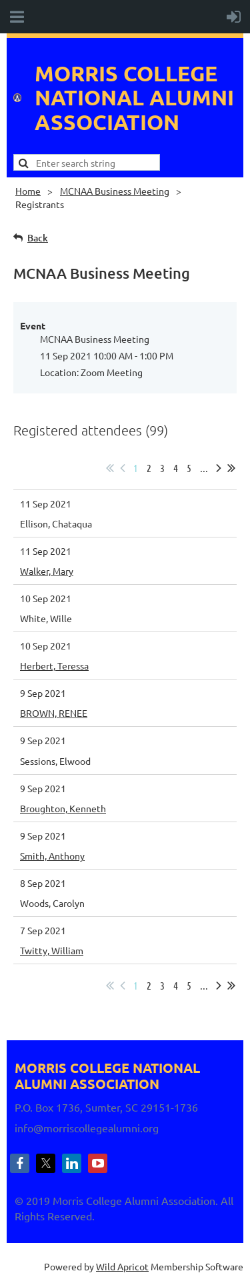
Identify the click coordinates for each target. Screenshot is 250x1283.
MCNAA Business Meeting (114, 191)
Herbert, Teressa (54, 666)
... (204, 467)
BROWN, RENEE (53, 713)
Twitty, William (51, 950)
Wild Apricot (122, 1266)
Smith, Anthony (52, 856)
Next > (219, 468)
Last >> (231, 468)
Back (37, 237)
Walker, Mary (46, 571)
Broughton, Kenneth (63, 808)
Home (28, 191)
